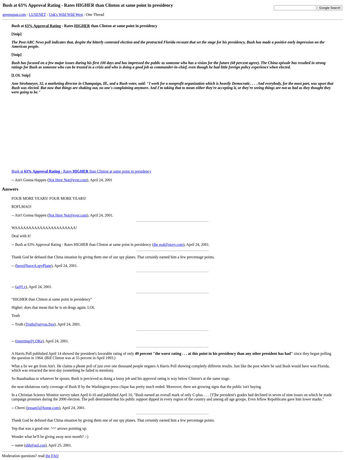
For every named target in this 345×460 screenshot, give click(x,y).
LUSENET (37, 14)
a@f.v (21, 287)
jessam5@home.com (43, 408)
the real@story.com (168, 244)
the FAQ (52, 456)
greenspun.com (14, 14)
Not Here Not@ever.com (68, 180)
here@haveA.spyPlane (33, 266)
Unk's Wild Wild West (66, 14)
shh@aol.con (35, 445)
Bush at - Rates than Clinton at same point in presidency (81, 171)
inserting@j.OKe (29, 341)
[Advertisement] (172, 131)
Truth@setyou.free (40, 324)
